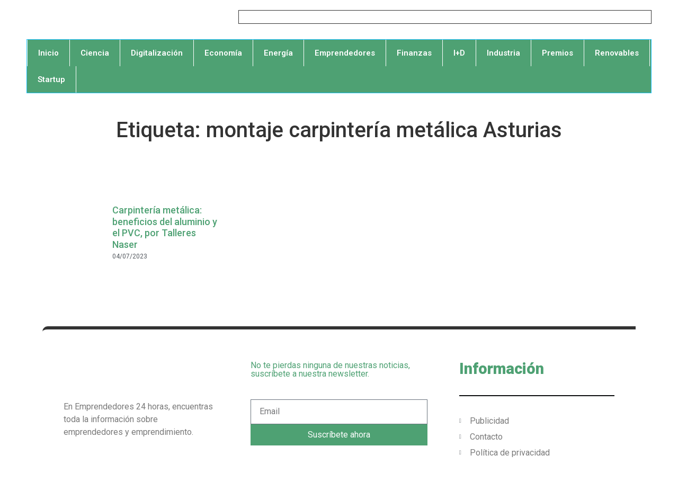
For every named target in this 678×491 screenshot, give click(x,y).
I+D (459, 53)
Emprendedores (345, 53)
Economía (223, 53)
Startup (51, 79)
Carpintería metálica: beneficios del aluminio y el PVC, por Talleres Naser (164, 227)
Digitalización (157, 53)
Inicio (48, 53)
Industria (503, 53)
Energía (278, 53)
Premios (557, 53)
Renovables (617, 53)
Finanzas (414, 53)
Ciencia (95, 53)
